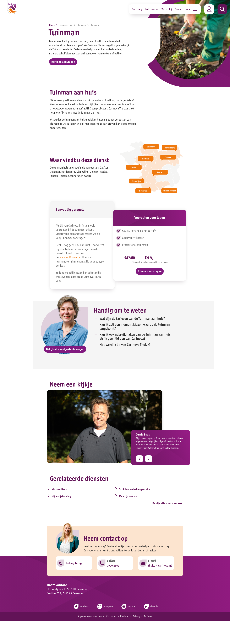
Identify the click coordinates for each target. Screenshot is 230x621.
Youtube (128, 606)
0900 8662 (113, 566)
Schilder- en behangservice (129, 489)
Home (54, 25)
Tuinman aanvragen (63, 62)
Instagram (105, 606)
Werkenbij (166, 9)
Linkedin (151, 606)
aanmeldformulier (70, 257)
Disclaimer (110, 616)
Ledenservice (152, 9)
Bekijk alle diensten (167, 503)
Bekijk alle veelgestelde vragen (65, 349)
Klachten (124, 616)
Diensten (83, 25)
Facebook (80, 606)
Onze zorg (137, 9)
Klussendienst (58, 489)
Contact (179, 9)
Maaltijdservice (122, 496)
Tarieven (148, 616)
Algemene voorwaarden (89, 616)
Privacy (136, 616)
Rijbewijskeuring (60, 496)
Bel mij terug (74, 563)
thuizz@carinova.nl (160, 566)
